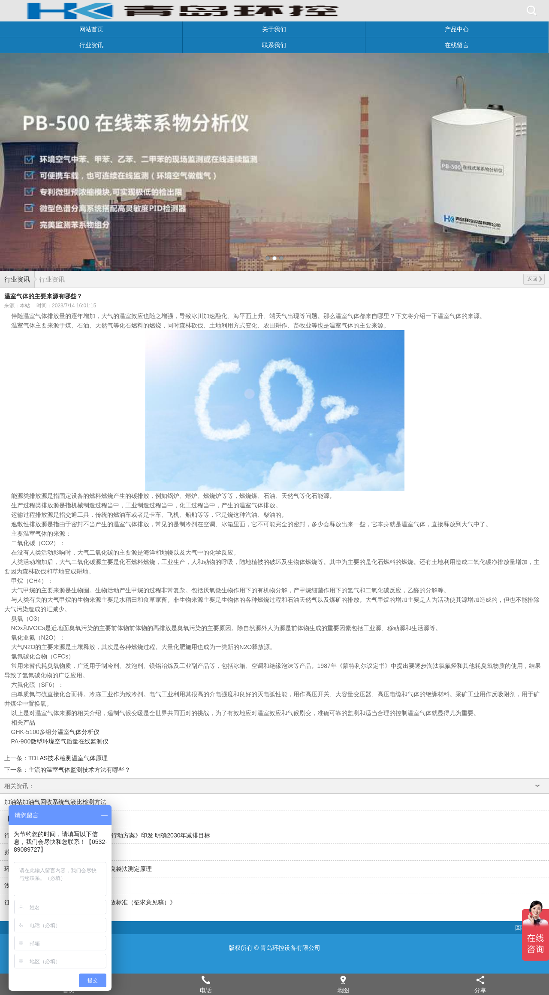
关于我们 (274, 29)
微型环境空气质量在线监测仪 (69, 741)
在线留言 (457, 45)
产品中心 (457, 29)
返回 (534, 279)
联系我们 (274, 45)
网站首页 (91, 29)
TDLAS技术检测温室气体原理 (68, 758)
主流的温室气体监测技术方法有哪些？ (79, 769)
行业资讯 (91, 45)
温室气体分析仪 (78, 731)
